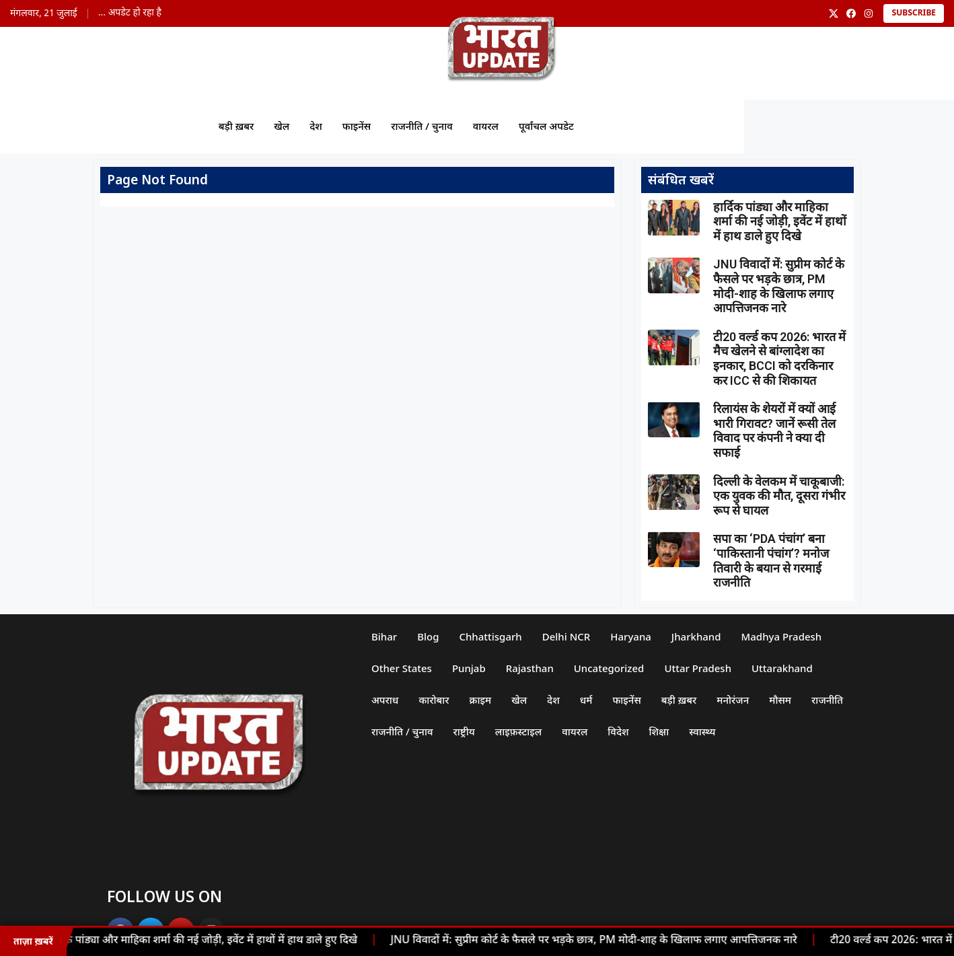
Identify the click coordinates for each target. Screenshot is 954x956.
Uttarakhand (782, 668)
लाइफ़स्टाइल (518, 731)
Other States (401, 668)
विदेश (618, 731)
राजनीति (827, 699)
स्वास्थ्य (703, 731)
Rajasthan (530, 668)
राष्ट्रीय (464, 731)
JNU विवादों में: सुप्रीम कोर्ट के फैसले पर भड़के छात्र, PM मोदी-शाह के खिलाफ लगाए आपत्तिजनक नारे (597, 941)
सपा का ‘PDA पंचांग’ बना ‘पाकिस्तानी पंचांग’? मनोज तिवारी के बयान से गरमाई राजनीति (771, 560)
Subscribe (913, 13)
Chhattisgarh (491, 636)
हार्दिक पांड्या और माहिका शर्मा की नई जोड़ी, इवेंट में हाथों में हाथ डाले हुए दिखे (205, 941)
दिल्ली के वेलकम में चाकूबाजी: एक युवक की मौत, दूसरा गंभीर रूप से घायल (779, 495)
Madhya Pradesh (781, 636)
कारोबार (433, 699)
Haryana (631, 636)
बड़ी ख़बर (235, 126)
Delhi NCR (566, 636)
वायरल (486, 126)
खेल (281, 126)
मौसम (781, 699)
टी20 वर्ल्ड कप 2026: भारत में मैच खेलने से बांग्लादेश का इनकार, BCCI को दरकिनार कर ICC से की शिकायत (779, 359)
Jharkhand (696, 636)
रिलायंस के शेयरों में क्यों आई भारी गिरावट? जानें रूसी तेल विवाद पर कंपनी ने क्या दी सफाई (774, 430)
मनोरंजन (733, 699)
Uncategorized (609, 668)
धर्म (586, 699)
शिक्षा (659, 731)
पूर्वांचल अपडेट (546, 126)
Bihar (384, 636)
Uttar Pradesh (698, 668)
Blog (428, 636)
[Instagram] (868, 13)
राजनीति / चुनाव (422, 126)
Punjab (469, 668)
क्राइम (481, 699)
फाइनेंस (356, 126)
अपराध (384, 699)
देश (315, 126)
